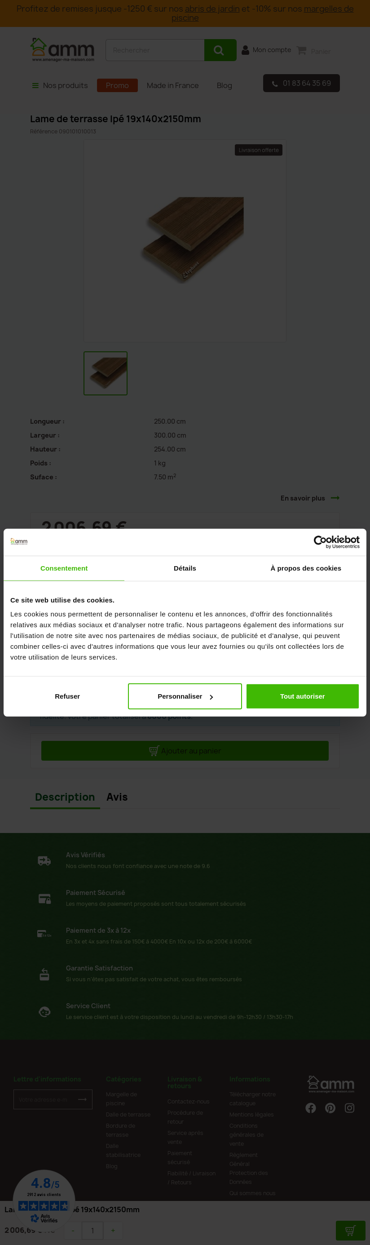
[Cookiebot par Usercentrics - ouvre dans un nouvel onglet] (320, 542)
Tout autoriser (302, 696)
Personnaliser (185, 696)
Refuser (67, 696)
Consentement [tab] (64, 568)
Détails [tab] (185, 568)
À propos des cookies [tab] (305, 568)
